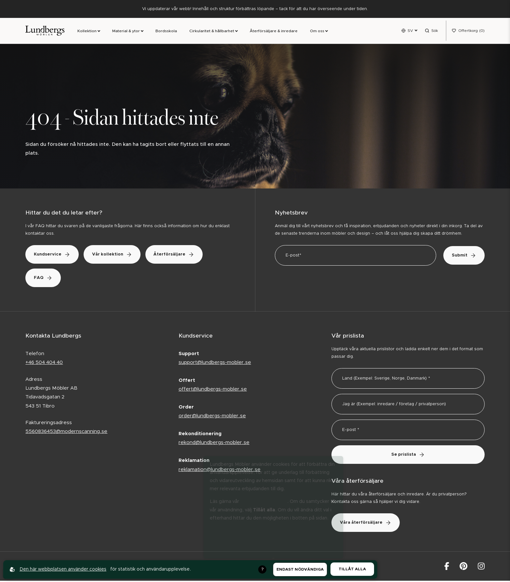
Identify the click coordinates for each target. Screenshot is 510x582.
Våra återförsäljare (367, 524)
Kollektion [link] (87, 32)
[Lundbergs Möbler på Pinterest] (463, 567)
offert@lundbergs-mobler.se (213, 390)
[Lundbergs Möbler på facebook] (446, 567)
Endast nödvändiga (300, 569)
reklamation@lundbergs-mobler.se (220, 470)
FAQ (45, 279)
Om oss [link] (317, 32)
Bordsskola (166, 32)
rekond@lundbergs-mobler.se (214, 443)
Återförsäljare (185, 256)
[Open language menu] (409, 31)
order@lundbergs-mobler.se (212, 417)
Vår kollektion (118, 256)
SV (410, 31)
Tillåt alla (352, 569)
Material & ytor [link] (126, 32)
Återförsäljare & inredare (274, 32)
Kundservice (54, 256)
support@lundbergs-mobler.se (215, 363)
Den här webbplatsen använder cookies (63, 569)
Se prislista (407, 456)
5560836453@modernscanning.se (66, 432)
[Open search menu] (431, 31)
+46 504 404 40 (44, 363)
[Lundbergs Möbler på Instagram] (481, 567)
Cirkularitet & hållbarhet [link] (211, 32)
